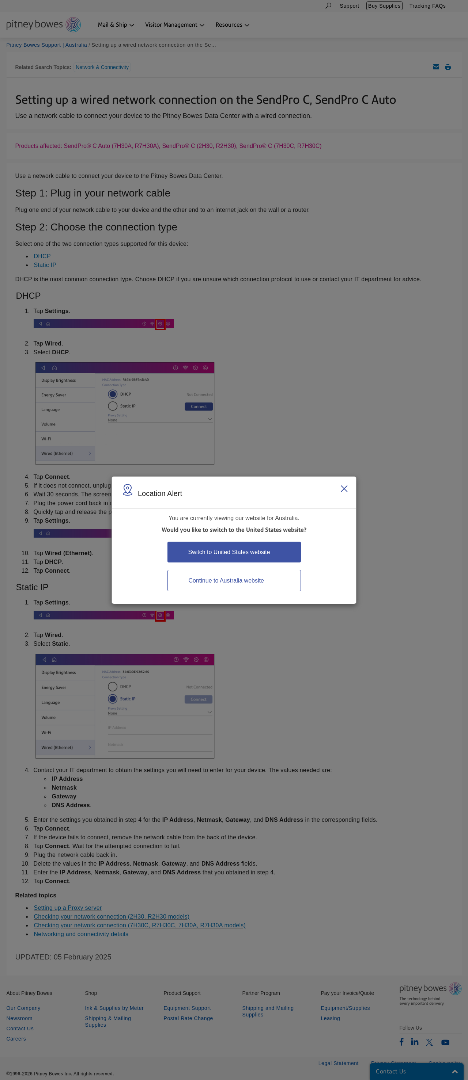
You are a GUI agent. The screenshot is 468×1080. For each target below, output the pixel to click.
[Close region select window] (344, 488)
